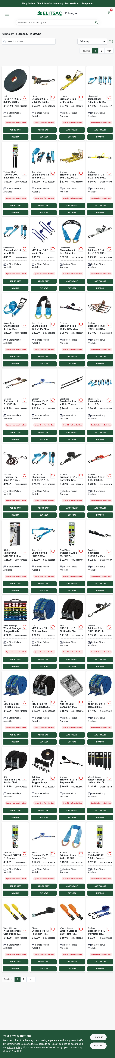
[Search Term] (57, 22)
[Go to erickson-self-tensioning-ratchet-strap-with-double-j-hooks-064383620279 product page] (71, 103)
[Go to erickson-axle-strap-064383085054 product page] (71, 859)
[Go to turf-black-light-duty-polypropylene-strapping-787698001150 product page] (15, 103)
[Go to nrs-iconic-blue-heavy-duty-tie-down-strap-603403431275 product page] (100, 708)
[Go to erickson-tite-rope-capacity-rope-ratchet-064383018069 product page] (15, 481)
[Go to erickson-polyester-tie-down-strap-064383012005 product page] (71, 784)
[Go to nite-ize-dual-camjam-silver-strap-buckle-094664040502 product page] (71, 708)
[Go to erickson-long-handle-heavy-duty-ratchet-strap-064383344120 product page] (100, 254)
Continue (98, 1037)
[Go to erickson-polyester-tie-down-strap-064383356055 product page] (43, 406)
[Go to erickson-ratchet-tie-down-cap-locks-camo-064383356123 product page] (15, 406)
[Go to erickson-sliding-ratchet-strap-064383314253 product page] (100, 179)
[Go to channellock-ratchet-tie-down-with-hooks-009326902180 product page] (15, 254)
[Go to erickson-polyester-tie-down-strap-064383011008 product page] (100, 935)
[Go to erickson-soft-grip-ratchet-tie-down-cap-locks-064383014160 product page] (71, 330)
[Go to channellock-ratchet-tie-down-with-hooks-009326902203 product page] (100, 103)
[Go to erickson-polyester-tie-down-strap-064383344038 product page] (43, 859)
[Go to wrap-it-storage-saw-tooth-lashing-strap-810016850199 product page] (71, 935)
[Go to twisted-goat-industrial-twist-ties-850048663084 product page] (71, 557)
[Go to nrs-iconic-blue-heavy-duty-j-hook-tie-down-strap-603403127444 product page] (43, 254)
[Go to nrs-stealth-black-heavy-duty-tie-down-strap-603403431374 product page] (43, 708)
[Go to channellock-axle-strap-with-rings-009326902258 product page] (71, 254)
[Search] (96, 22)
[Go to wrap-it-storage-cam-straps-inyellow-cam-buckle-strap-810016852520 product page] (15, 935)
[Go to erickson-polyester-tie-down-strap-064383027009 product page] (43, 935)
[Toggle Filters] (111, 41)
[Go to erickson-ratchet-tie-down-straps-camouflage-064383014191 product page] (100, 330)
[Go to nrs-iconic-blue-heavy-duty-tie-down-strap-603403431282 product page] (15, 708)
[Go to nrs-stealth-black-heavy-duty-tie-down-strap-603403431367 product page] (15, 784)
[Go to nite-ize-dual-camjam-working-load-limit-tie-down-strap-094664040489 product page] (15, 557)
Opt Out (98, 1045)
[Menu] (7, 14)
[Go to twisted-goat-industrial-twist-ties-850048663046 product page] (15, 859)
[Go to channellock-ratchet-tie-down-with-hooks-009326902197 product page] (43, 481)
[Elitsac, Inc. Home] (49, 13)
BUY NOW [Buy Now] (15, 137)
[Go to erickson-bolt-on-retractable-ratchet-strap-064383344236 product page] (43, 103)
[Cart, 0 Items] (109, 12)
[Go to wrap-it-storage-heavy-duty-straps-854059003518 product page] (100, 784)
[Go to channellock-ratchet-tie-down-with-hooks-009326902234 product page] (100, 406)
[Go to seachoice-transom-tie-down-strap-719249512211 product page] (71, 406)
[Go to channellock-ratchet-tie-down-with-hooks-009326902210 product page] (43, 179)
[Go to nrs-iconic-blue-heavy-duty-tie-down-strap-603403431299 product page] (43, 632)
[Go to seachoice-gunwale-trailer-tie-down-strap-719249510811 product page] (100, 557)
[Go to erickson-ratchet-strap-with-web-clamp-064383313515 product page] (100, 481)
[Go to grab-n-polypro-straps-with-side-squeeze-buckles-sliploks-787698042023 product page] (43, 784)
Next (109, 51)
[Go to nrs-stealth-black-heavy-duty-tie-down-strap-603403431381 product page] (71, 632)
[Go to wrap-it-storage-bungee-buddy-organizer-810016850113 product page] (15, 632)
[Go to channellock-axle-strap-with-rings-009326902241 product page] (43, 330)
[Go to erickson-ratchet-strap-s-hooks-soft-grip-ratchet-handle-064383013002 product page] (100, 632)
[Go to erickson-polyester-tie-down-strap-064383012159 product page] (71, 481)
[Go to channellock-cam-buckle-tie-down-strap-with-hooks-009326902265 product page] (43, 557)
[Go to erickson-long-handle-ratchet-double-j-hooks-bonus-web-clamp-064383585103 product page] (71, 179)
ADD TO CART (15, 130)
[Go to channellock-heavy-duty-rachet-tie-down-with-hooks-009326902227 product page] (15, 330)
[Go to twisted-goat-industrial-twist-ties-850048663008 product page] (100, 859)
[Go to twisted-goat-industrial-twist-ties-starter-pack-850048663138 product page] (15, 179)
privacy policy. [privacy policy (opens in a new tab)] (14, 1047)
